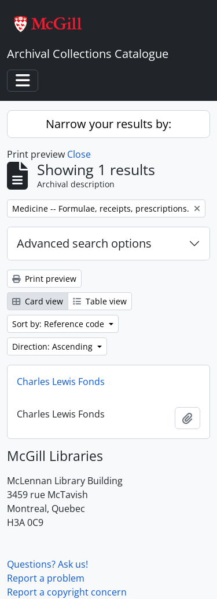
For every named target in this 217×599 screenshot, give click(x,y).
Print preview (44, 278)
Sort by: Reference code (59, 323)
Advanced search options (84, 243)
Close (79, 154)
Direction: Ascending (53, 346)
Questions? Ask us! (47, 564)
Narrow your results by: (108, 124)
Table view (100, 301)
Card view (37, 301)
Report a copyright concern (67, 592)
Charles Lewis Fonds (61, 381)
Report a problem (45, 578)
